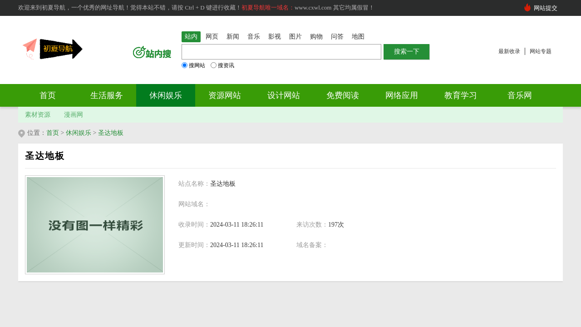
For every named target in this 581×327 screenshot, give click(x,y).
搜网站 (193, 65)
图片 (295, 36)
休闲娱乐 (165, 95)
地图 (358, 36)
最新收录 (509, 51)
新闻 (232, 36)
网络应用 (401, 95)
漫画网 (73, 114)
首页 (47, 95)
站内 (191, 36)
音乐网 (519, 95)
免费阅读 (342, 95)
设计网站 (283, 95)
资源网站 (224, 95)
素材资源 (37, 114)
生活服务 (106, 95)
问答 (337, 36)
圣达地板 (110, 132)
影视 (274, 36)
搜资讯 (222, 65)
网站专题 (540, 51)
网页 (212, 36)
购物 (316, 36)
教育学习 (460, 95)
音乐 (253, 36)
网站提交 (545, 8)
